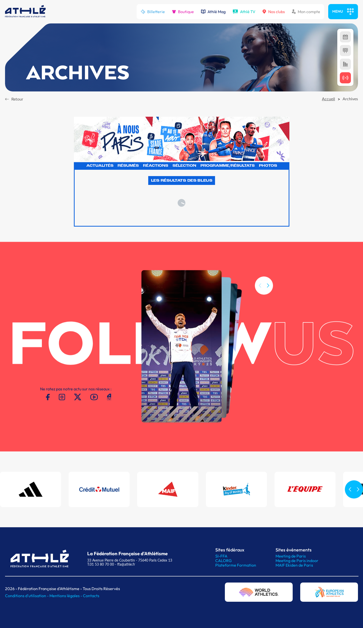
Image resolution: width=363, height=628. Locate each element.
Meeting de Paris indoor (297, 560)
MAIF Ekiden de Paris (294, 565)
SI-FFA (221, 556)
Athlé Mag (213, 11)
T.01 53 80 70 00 (100, 564)
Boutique (183, 11)
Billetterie (153, 11)
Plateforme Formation (235, 565)
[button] (267, 292)
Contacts (91, 595)
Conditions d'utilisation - (27, 595)
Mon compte (306, 11)
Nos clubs (273, 11)
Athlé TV (244, 11)
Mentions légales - (66, 595)
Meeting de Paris (291, 556)
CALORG (223, 560)
